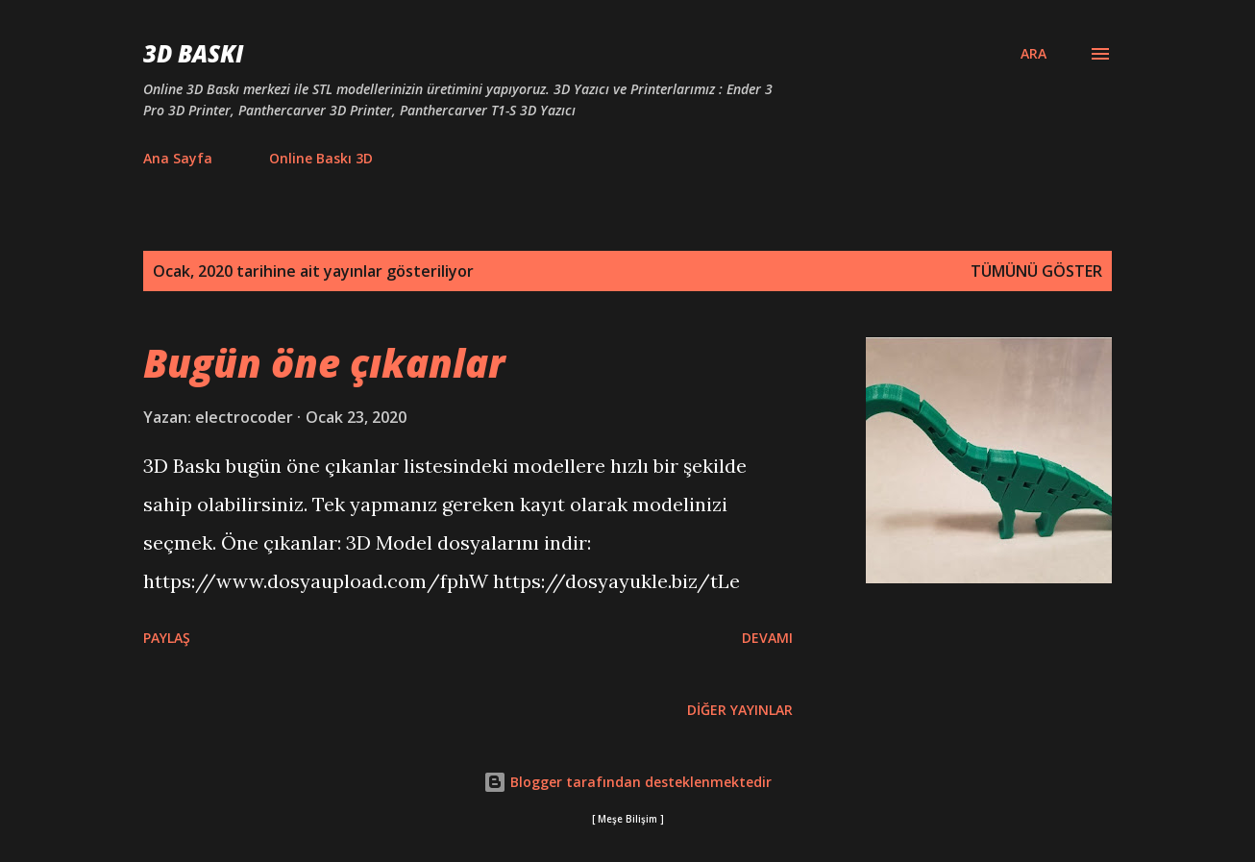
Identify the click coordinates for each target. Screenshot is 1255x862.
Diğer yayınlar (740, 710)
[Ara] (1033, 53)
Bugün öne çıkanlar (323, 362)
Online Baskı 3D (321, 158)
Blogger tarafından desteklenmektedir (627, 782)
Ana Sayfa (177, 158)
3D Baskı (193, 53)
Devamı (767, 637)
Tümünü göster (1036, 271)
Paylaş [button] (166, 637)
